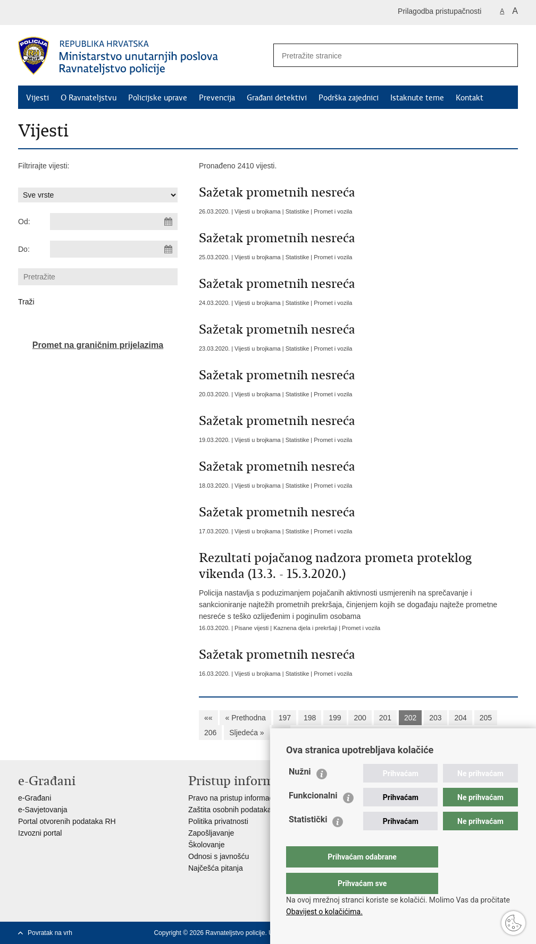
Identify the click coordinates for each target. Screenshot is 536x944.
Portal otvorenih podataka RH (67, 821)
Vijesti (37, 98)
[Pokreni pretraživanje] (506, 55)
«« (208, 717)
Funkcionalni (313, 817)
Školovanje (206, 844)
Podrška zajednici (349, 98)
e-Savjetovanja (43, 809)
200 (360, 717)
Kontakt (469, 98)
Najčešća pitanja (215, 868)
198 (310, 717)
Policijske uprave (157, 98)
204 (460, 717)
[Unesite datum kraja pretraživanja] (114, 249)
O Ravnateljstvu (88, 98)
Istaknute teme (417, 98)
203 (435, 717)
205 (486, 717)
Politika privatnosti (218, 821)
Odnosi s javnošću (218, 856)
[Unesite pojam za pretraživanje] (380, 55)
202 (410, 717)
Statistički (308, 841)
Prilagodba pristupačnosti (439, 11)
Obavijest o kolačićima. (324, 911)
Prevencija (217, 98)
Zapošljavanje (211, 833)
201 (385, 717)
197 (285, 717)
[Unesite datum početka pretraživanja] (114, 221)
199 (335, 717)
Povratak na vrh (50, 933)
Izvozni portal (40, 833)
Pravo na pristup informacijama (239, 798)
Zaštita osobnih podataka (229, 809)
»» (281, 732)
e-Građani (34, 798)
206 (210, 732)
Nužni (300, 793)
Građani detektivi (277, 98)
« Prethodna (245, 717)
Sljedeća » (246, 732)
